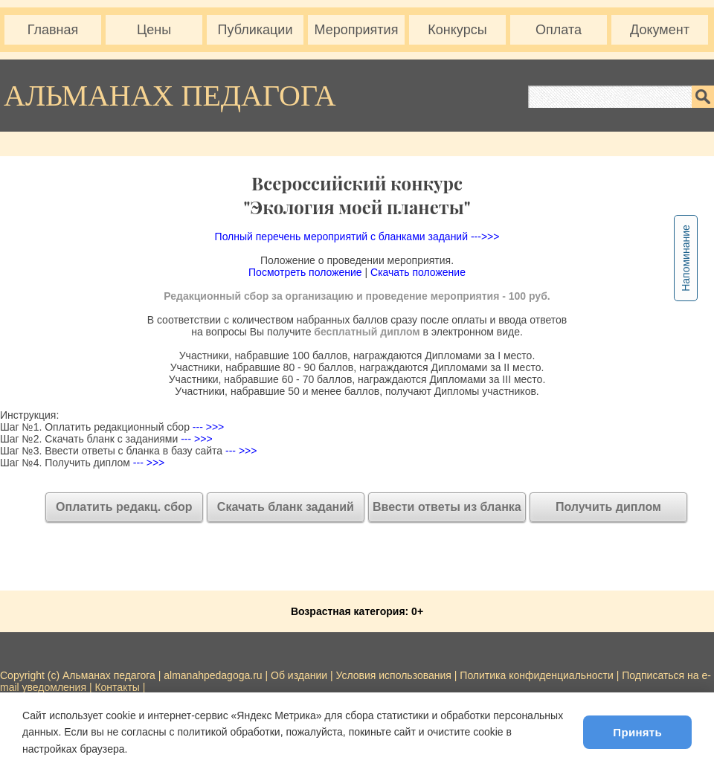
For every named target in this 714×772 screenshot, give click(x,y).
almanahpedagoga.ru (214, 675)
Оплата (559, 29)
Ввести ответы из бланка (447, 507)
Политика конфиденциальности (537, 675)
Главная (53, 29)
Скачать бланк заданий (285, 507)
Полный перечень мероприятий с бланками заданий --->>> (357, 236)
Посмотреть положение (305, 272)
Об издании (299, 675)
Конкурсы (457, 29)
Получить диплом (608, 507)
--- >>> (207, 427)
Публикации (255, 29)
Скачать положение (418, 272)
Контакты (116, 687)
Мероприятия (357, 29)
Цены (154, 29)
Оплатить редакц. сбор (124, 507)
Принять (637, 732)
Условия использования (393, 675)
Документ (659, 29)
